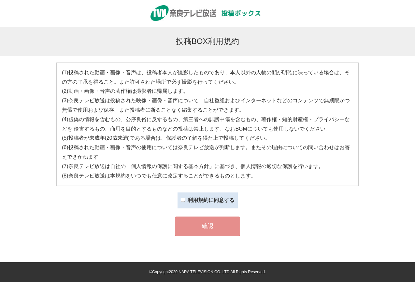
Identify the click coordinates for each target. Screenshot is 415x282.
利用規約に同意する (208, 200)
